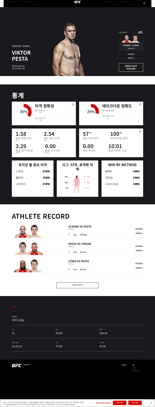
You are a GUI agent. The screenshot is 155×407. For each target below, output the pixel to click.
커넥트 (113, 8)
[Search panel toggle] (144, 8)
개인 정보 (136, 370)
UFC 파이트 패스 (126, 8)
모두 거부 (119, 403)
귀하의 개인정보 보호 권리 (103, 403)
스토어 (138, 8)
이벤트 (9, 8)
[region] (77, 403)
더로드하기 (77, 285)
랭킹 (18, 8)
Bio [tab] (14, 306)
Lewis (72, 261)
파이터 (27, 8)
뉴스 (35, 8)
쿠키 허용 (135, 403)
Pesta (87, 227)
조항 (134, 367)
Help (124, 365)
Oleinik (73, 227)
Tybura (86, 244)
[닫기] (151, 402)
